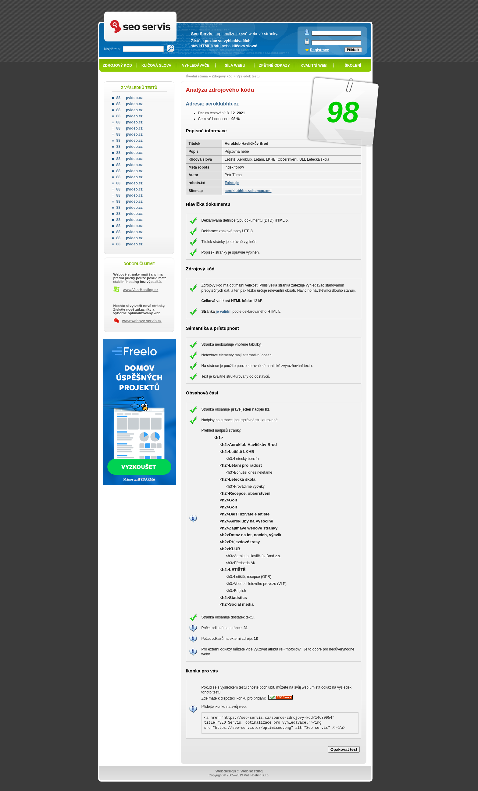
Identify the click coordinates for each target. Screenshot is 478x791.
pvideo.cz (129, 98)
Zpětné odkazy (274, 65)
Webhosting (252, 771)
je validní (223, 311)
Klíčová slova (156, 65)
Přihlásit (353, 50)
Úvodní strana (197, 76)
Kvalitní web (314, 65)
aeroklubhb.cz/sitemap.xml (248, 191)
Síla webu (235, 65)
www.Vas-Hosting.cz (140, 290)
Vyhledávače (195, 65)
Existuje (232, 183)
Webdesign (225, 771)
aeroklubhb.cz (222, 103)
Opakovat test (343, 749)
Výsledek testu (248, 76)
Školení (353, 65)
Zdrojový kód (117, 65)
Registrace (319, 50)
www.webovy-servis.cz (142, 321)
